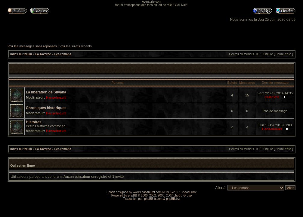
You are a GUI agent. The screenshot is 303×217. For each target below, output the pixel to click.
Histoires (33, 122)
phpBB (132, 195)
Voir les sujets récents (76, 46)
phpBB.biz (173, 198)
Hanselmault (56, 97)
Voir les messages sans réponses (32, 46)
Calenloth (272, 97)
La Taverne (43, 54)
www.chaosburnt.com (147, 192)
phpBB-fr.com (153, 198)
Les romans (62, 54)
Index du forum (21, 54)
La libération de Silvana (46, 92)
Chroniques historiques (46, 108)
